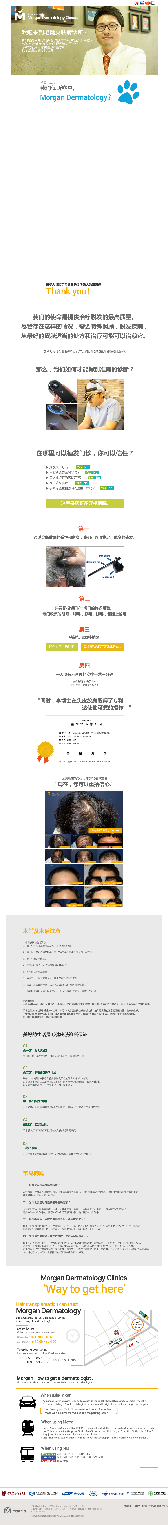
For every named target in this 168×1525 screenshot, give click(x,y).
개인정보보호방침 (149, 1506)
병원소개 (127, 1506)
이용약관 (136, 1506)
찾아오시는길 (163, 1506)
